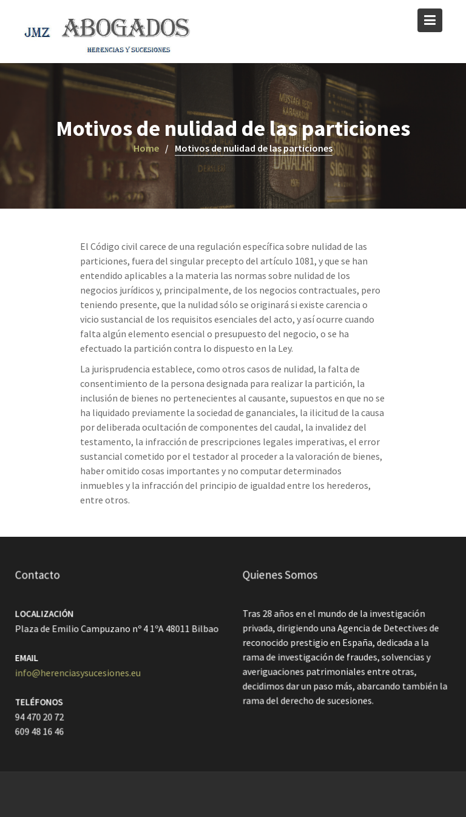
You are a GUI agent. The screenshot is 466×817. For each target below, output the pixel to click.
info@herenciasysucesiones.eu (78, 673)
